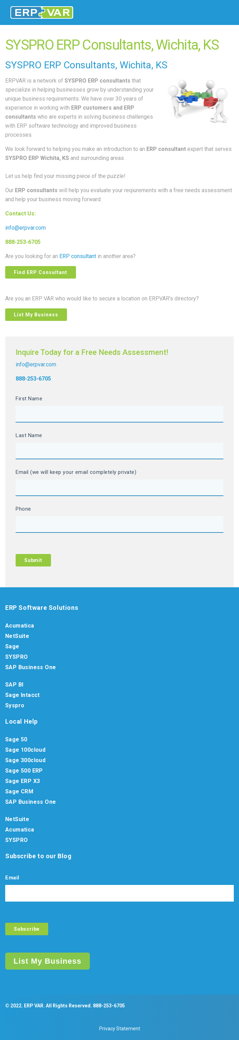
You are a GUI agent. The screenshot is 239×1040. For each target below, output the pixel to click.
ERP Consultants (79, 65)
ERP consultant (77, 256)
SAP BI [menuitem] (14, 684)
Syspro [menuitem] (14, 705)
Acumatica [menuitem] (19, 625)
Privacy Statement (119, 1028)
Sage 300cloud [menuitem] (25, 760)
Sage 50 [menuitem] (16, 739)
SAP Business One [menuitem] (30, 667)
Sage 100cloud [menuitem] (25, 750)
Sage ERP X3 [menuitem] (22, 781)
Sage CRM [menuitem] (19, 791)
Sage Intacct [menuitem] (22, 695)
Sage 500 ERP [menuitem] (24, 770)
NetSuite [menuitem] (17, 636)
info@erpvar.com (25, 227)
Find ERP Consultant (40, 272)
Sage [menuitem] (12, 646)
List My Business (36, 314)
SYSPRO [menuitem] (16, 657)
